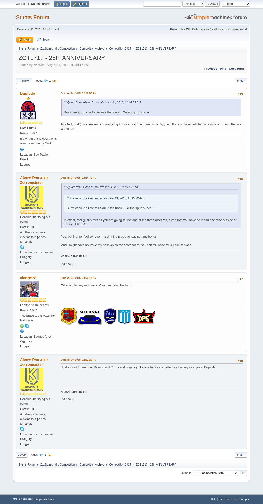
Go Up (22, 454)
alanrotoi (28, 278)
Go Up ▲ (244, 499)
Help (213, 499)
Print (241, 81)
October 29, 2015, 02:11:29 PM (79, 359)
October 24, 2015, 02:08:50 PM (79, 93)
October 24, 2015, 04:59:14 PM (79, 277)
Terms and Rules (228, 499)
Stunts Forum (32, 17)
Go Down (24, 81)
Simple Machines (44, 499)
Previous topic (215, 68)
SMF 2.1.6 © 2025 (23, 499)
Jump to (186, 473)
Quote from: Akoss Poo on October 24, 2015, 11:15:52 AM (104, 102)
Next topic (236, 68)
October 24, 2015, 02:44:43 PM (79, 177)
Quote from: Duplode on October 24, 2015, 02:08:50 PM (102, 187)
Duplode (27, 93)
